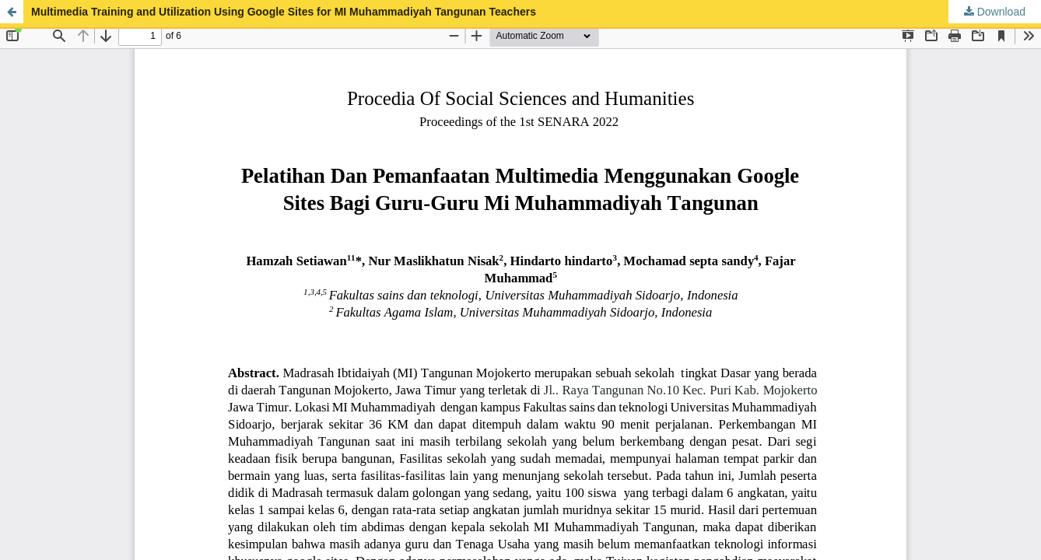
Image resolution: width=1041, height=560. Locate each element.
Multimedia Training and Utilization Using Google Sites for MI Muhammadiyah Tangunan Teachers (283, 11)
